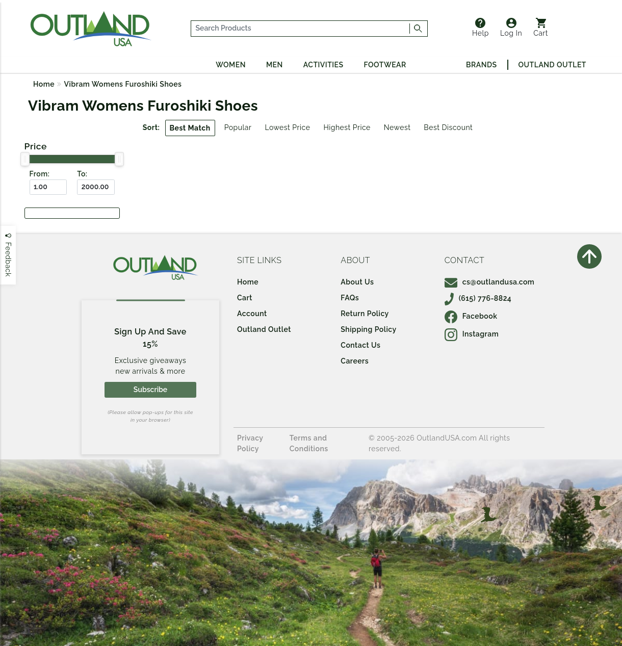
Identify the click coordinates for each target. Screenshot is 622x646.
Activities (323, 65)
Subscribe (150, 389)
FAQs (350, 298)
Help (480, 27)
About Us (357, 282)
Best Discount (448, 127)
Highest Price (346, 127)
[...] (300, 28)
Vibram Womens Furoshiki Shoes (123, 84)
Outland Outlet (552, 65)
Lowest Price (287, 127)
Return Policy (364, 313)
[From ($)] (48, 187)
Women (231, 65)
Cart (540, 27)
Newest (397, 127)
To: (82, 174)
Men (274, 65)
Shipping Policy (368, 329)
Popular (238, 127)
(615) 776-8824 (478, 298)
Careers (355, 361)
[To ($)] (96, 187)
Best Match (190, 128)
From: (40, 174)
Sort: (151, 127)
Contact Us (360, 345)
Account (252, 313)
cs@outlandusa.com (490, 282)
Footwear (385, 65)
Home (44, 84)
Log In (511, 27)
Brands (481, 65)
